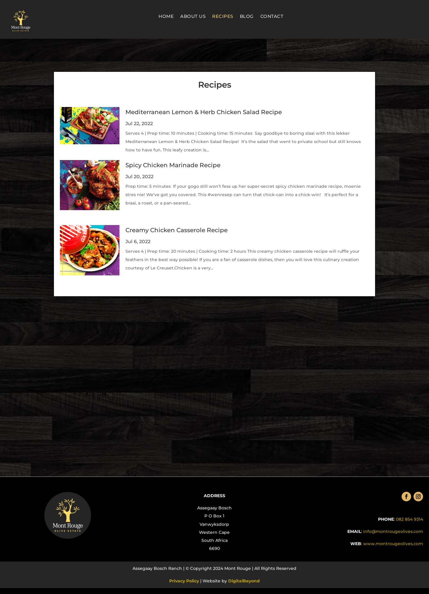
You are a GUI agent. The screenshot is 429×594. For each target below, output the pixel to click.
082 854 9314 (409, 519)
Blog (247, 16)
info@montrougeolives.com (393, 531)
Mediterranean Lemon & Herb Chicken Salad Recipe (203, 112)
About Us (193, 16)
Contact (272, 16)
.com (392, 543)
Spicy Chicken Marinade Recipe (172, 165)
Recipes (222, 16)
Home (166, 16)
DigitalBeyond (243, 581)
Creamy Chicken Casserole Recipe (176, 230)
